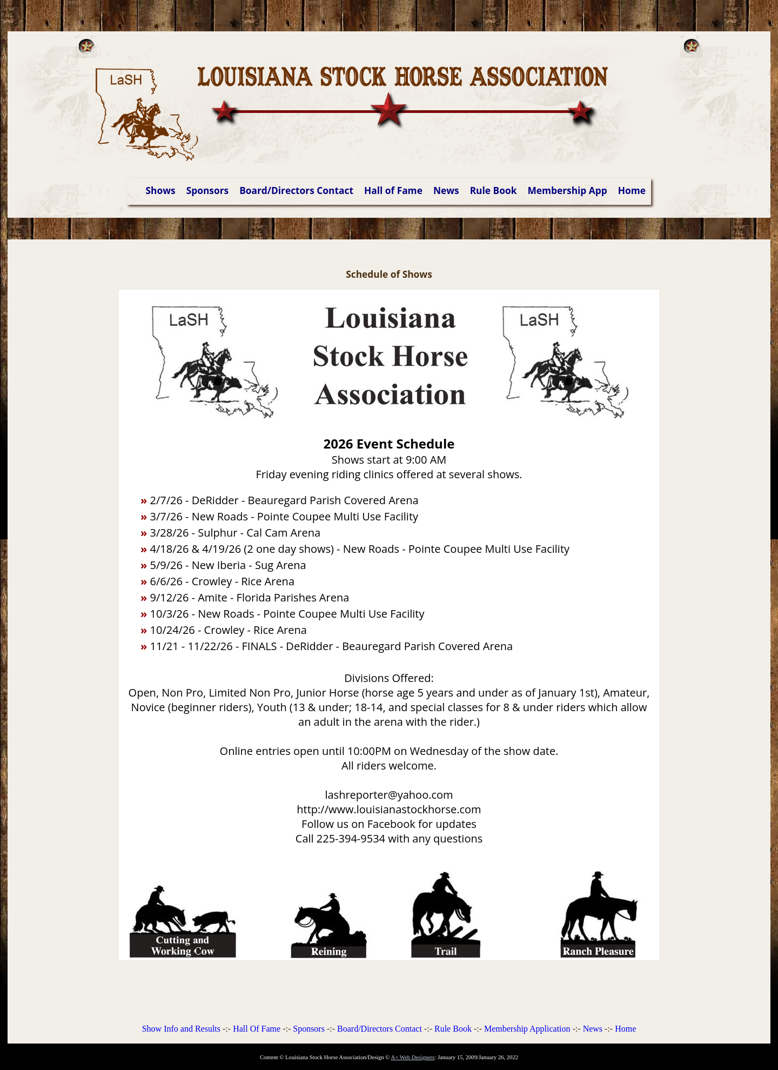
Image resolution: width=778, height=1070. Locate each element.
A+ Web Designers (413, 1057)
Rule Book (493, 190)
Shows (161, 190)
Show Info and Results (181, 1028)
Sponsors (207, 190)
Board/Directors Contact (296, 190)
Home (632, 190)
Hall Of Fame (256, 1028)
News (446, 190)
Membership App (567, 190)
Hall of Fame (393, 190)
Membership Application (527, 1028)
